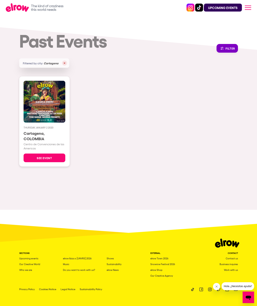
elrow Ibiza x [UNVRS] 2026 (77, 258)
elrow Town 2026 (159, 258)
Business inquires (229, 264)
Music (66, 264)
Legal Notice (68, 289)
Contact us (232, 258)
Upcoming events (28, 258)
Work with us (231, 270)
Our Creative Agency (161, 275)
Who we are (25, 270)
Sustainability (114, 264)
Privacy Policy (27, 289)
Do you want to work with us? (79, 270)
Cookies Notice (47, 289)
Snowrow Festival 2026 (162, 264)
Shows (110, 258)
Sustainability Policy (91, 289)
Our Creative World (29, 264)
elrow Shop (156, 270)
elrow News (113, 270)
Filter (227, 48)
